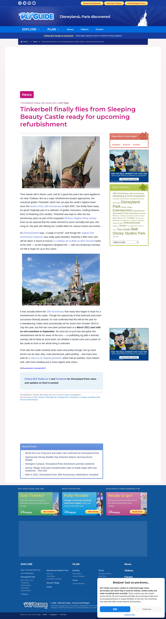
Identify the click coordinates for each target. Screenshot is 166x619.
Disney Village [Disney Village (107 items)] (126, 207)
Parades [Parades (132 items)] (131, 218)
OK (115, 609)
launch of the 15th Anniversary (45, 206)
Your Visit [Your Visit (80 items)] (116, 236)
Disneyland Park (63, 397)
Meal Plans (102, 576)
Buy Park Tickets (114, 3)
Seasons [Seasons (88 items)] (116, 226)
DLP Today (64, 395)
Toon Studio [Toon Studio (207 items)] (123, 229)
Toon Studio (51, 576)
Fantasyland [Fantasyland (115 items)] (134, 213)
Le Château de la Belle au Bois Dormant (74, 241)
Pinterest (126, 145)
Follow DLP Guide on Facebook (58, 36)
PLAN (76, 564)
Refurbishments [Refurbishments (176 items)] (132, 222)
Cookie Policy (129, 615)
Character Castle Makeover (47, 397)
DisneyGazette (31, 233)
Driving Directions (79, 583)
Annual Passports (79, 576)
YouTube (136, 145)
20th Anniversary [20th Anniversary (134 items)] (136, 193)
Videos (85, 29)
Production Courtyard (54, 579)
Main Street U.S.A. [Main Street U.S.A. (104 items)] (120, 218)
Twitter (44, 614)
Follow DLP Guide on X (37, 379)
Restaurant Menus (105, 574)
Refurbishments (32, 400)
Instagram (116, 145)
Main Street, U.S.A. (27, 580)
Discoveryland (25, 590)
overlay (80, 218)
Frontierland (25, 583)
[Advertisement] (83, 68)
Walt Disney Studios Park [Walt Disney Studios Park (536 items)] (129, 231)
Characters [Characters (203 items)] (139, 196)
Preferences (146, 609)
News (70, 29)
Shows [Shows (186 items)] (122, 225)
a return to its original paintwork (45, 358)
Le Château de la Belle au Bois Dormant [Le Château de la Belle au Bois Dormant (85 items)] (131, 216)
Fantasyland (74, 397)
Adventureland (26, 585)
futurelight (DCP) (40, 368)
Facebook (61, 379)
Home (25, 42)
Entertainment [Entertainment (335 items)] (122, 210)
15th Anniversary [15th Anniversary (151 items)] (121, 193)
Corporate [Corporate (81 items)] (116, 199)
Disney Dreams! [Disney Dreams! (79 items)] (124, 199)
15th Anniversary (55, 311)
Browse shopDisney (92, 3)
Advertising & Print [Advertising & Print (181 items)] (122, 196)
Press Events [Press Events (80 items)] (139, 218)
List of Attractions (27, 573)
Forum (99, 29)
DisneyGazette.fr (28, 368)
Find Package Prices (136, 3)
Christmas (24, 594)
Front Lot (50, 574)
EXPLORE (26, 564)
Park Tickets (77, 574)
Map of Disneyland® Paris (30, 570)
